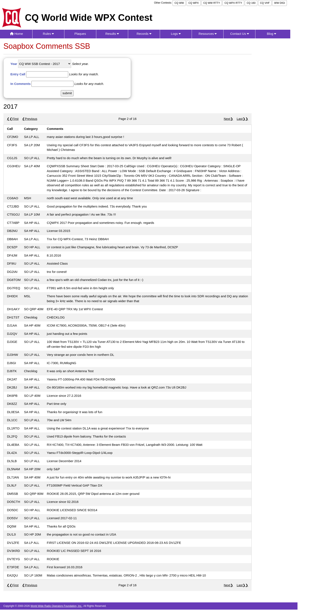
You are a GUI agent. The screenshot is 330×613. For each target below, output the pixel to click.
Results (112, 33)
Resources (208, 33)
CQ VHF (265, 2)
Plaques (80, 33)
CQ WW (179, 2)
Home (16, 33)
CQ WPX (193, 2)
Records (144, 33)
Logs (176, 33)
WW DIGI (279, 2)
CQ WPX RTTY (233, 2)
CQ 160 (251, 2)
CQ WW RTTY (211, 2)
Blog (271, 33)
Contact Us (239, 33)
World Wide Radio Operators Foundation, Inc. (56, 606)
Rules (48, 33)
